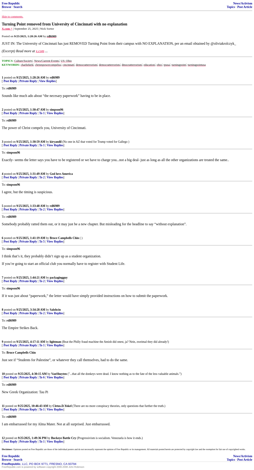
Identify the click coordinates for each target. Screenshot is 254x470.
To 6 (42, 377)
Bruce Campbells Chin (64, 238)
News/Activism (242, 3)
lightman (55, 341)
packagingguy (59, 277)
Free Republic (11, 3)
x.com (40, 51)
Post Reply (10, 81)
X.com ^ (7, 28)
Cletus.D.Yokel (62, 406)
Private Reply (28, 81)
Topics (231, 7)
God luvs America (61, 173)
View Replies (47, 81)
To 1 (42, 113)
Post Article (244, 7)
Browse (6, 7)
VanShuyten (59, 374)
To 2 (42, 177)
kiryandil (56, 141)
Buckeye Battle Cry (63, 438)
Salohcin (55, 309)
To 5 (42, 241)
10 (3, 374)
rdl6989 (55, 77)
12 (3, 438)
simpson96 (56, 109)
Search (17, 7)
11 (3, 406)
